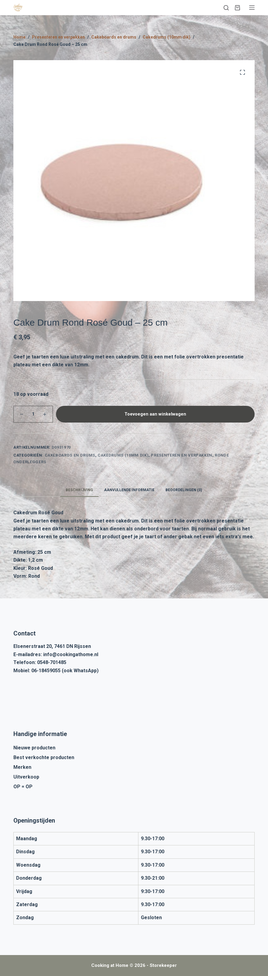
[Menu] (252, 7)
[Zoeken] (226, 7)
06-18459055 (46, 670)
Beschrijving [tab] (79, 490)
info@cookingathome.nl (70, 654)
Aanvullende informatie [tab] (129, 490)
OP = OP (23, 786)
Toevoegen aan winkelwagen (155, 414)
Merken (22, 767)
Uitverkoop (26, 777)
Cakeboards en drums (70, 455)
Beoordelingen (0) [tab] (183, 490)
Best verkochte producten (43, 757)
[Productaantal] (33, 414)
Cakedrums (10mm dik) (123, 455)
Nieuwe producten (34, 748)
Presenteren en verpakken (181, 455)
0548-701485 (51, 662)
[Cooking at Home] (18, 7)
